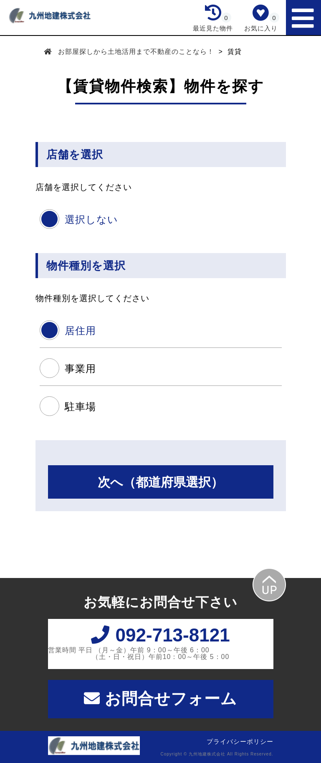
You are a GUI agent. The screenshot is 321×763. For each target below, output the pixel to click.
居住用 (80, 330)
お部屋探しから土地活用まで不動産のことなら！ (136, 51)
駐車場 (80, 406)
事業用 (80, 368)
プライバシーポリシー (240, 741)
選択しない (91, 219)
